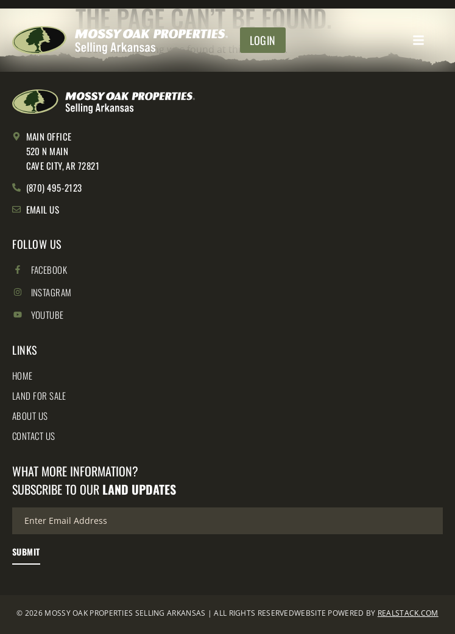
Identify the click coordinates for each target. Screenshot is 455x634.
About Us (30, 415)
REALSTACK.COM (408, 613)
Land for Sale (39, 395)
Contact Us (33, 435)
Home (22, 375)
